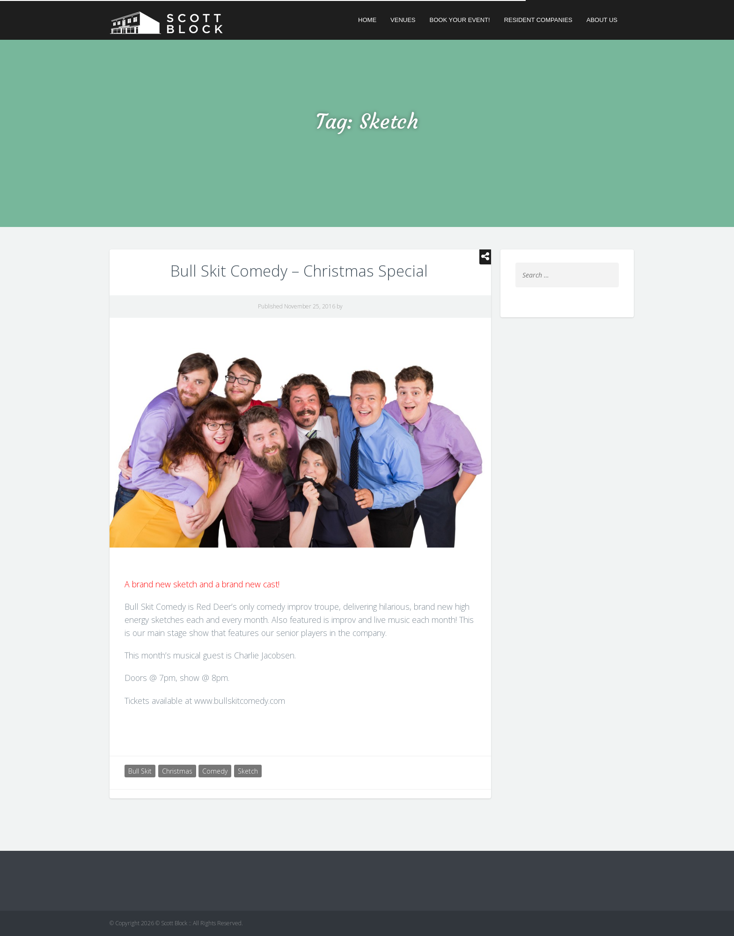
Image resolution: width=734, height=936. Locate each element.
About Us (602, 19)
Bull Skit (140, 771)
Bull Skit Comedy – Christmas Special (299, 270)
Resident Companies (538, 19)
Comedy (215, 771)
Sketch (248, 771)
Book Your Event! (460, 19)
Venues (402, 19)
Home (367, 19)
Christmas (177, 771)
